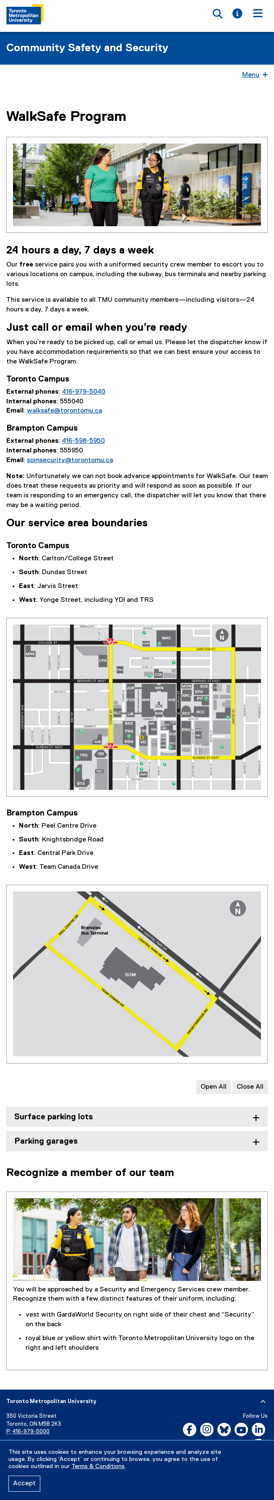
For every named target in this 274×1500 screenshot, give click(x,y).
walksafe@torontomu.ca (64, 411)
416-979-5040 (83, 392)
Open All (214, 1087)
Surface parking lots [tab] (53, 1117)
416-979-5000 (31, 1432)
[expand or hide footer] (263, 1402)
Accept (24, 1483)
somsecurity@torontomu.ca (70, 460)
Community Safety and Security (87, 48)
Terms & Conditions (98, 1466)
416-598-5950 (83, 441)
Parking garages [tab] (46, 1141)
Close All (250, 1087)
